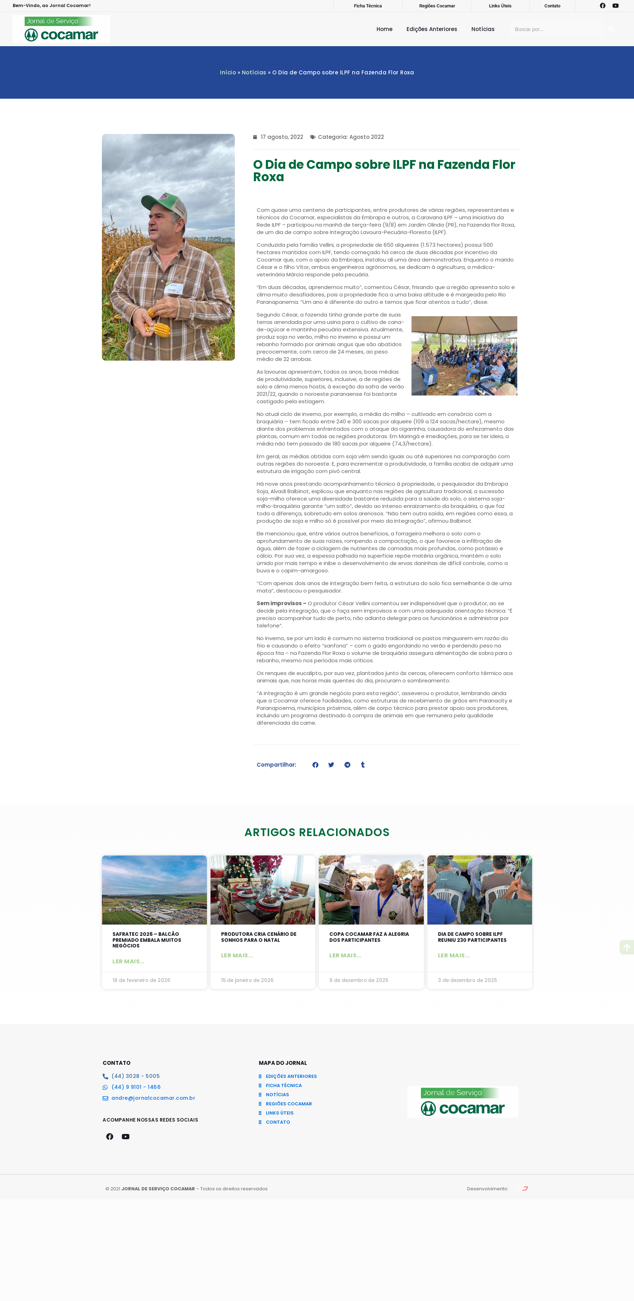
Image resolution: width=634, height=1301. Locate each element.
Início (228, 72)
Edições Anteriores (432, 29)
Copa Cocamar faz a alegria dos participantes (369, 938)
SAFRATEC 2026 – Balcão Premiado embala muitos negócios (149, 941)
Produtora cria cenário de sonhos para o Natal (262, 938)
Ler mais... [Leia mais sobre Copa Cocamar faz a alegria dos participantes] (345, 957)
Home (384, 29)
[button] (315, 765)
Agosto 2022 (366, 137)
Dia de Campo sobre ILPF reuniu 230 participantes (476, 938)
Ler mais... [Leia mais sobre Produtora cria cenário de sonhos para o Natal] (237, 957)
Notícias (483, 29)
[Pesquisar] (611, 29)
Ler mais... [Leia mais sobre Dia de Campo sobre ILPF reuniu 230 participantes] (454, 957)
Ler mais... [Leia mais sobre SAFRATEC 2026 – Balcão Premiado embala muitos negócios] (128, 963)
